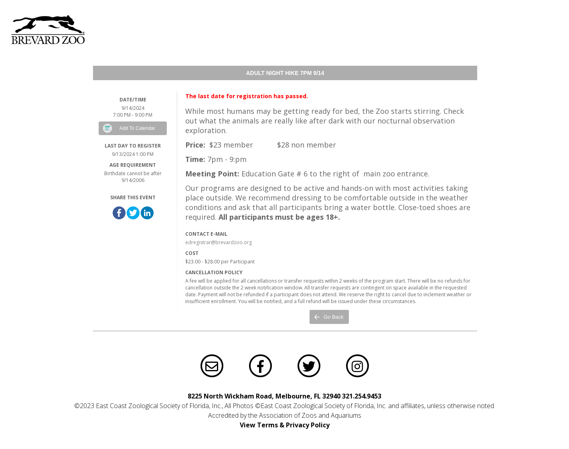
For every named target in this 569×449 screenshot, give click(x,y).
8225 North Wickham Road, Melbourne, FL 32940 (264, 396)
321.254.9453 (361, 396)
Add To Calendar (137, 128)
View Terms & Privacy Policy (285, 425)
